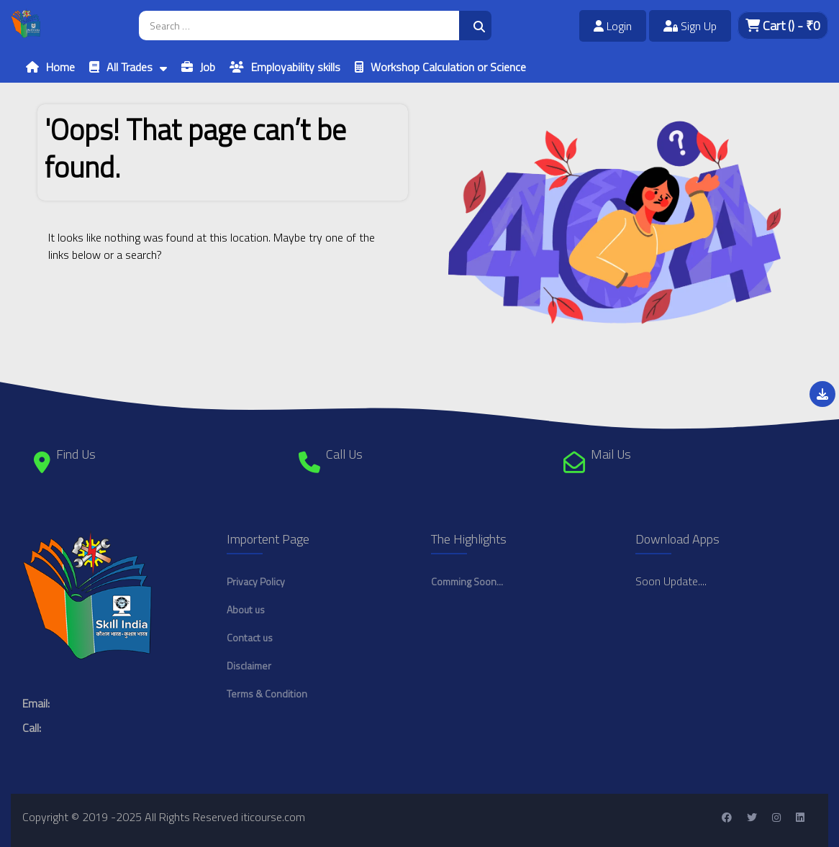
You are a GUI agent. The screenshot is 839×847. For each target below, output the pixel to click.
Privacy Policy (256, 581)
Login (613, 26)
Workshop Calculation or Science (448, 66)
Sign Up (690, 26)
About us (246, 609)
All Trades (129, 66)
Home (60, 66)
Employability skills (295, 66)
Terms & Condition (267, 693)
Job (207, 66)
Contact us (250, 637)
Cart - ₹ (782, 25)
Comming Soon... (467, 581)
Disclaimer (249, 665)
